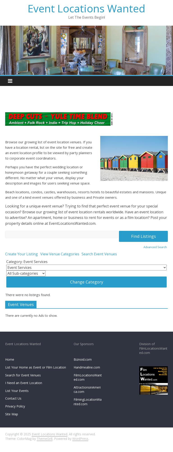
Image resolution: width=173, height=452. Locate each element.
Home (9, 359)
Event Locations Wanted (86, 8)
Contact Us (13, 398)
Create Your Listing (21, 254)
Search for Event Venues (23, 375)
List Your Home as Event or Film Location (35, 367)
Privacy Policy (15, 406)
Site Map (11, 414)
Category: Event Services (27, 261)
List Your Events (17, 391)
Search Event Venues (99, 254)
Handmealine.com (87, 367)
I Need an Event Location (23, 383)
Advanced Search (155, 247)
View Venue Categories (59, 254)
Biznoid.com (83, 359)
